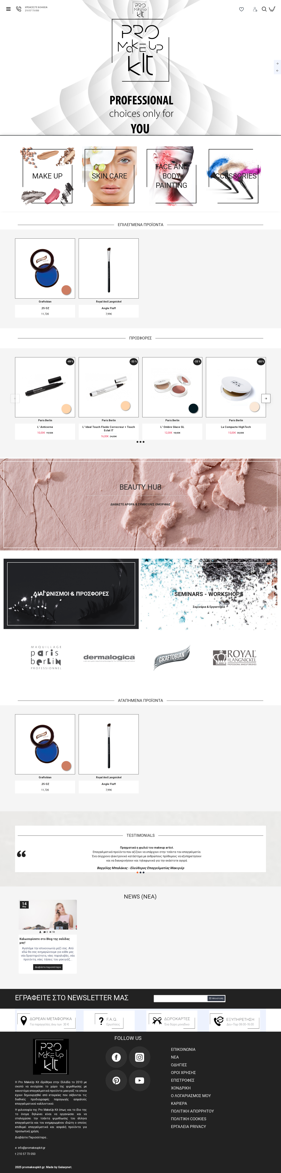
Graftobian (45, 301)
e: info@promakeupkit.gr (30, 1147)
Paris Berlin (45, 420)
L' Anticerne (45, 427)
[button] (15, 398)
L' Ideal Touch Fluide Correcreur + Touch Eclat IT (108, 428)
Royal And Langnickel (109, 301)
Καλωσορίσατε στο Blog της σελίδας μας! (45, 940)
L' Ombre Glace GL (172, 427)
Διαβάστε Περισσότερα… (31, 1137)
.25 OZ (45, 308)
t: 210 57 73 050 (25, 1154)
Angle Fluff (109, 308)
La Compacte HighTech (236, 427)
